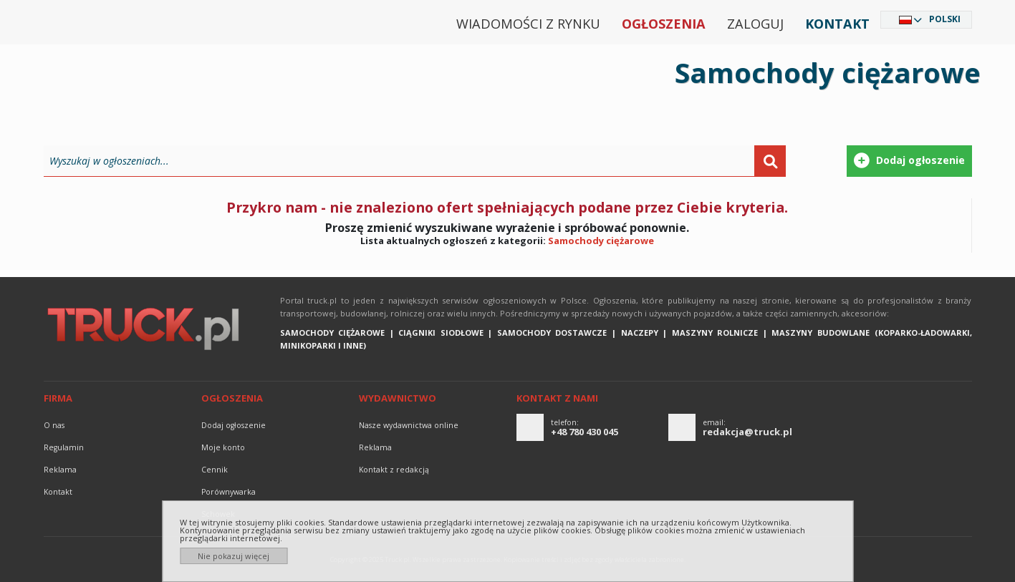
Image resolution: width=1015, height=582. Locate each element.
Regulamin (64, 447)
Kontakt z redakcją (394, 470)
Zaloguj (755, 23)
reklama (60, 470)
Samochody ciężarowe (601, 240)
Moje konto (223, 447)
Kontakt (837, 23)
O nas (54, 425)
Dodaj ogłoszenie (233, 425)
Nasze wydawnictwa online (408, 425)
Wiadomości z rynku (528, 23)
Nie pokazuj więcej (233, 556)
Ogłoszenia (664, 23)
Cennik (214, 470)
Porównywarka (228, 492)
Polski (945, 19)
